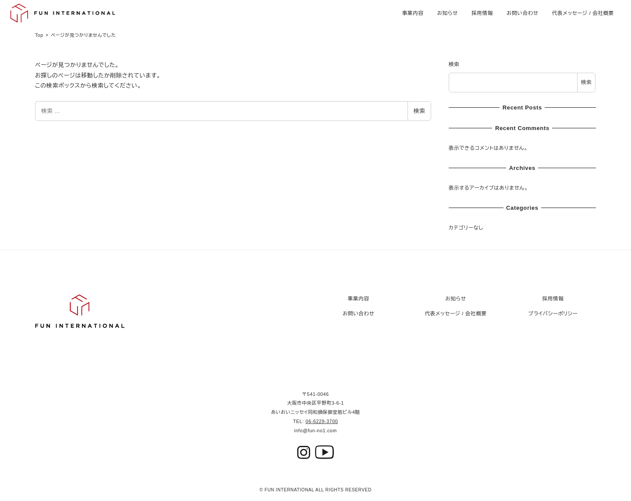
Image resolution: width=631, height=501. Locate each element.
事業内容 (358, 298)
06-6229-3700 (321, 421)
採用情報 (553, 298)
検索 (419, 111)
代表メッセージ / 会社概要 (455, 313)
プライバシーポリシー (553, 313)
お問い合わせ (359, 313)
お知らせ (455, 298)
